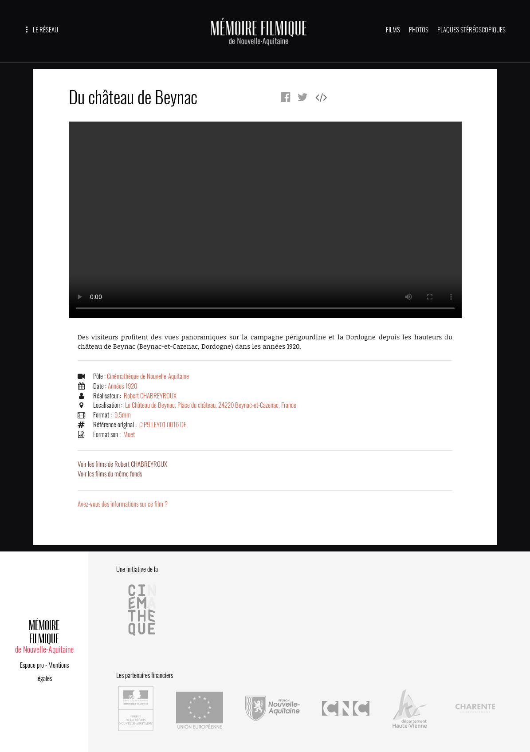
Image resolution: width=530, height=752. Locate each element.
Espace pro (32, 665)
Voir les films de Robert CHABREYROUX (122, 464)
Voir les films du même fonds (110, 473)
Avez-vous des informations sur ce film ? (123, 504)
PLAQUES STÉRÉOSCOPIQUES (471, 29)
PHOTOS (418, 29)
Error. (265, 220)
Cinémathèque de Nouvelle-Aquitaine (148, 376)
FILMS (393, 29)
